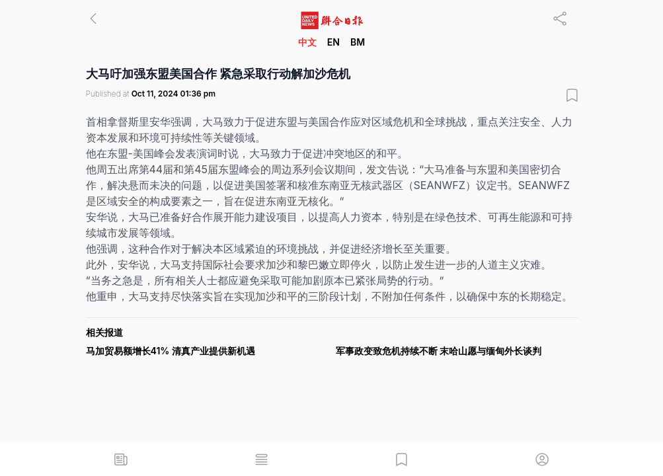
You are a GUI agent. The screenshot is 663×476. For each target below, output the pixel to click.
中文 (307, 42)
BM (357, 42)
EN (333, 42)
